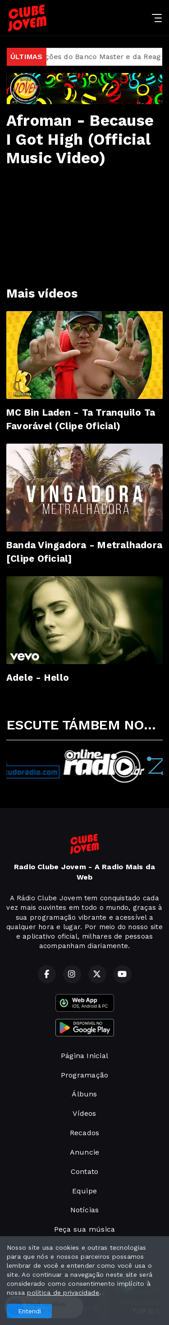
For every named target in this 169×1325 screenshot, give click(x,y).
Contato (85, 1171)
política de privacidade (63, 1292)
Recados (85, 1132)
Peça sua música (84, 1229)
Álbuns (84, 1094)
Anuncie (85, 1152)
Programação (85, 1075)
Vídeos (84, 1113)
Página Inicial (84, 1055)
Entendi (29, 1311)
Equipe (84, 1191)
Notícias (84, 1210)
